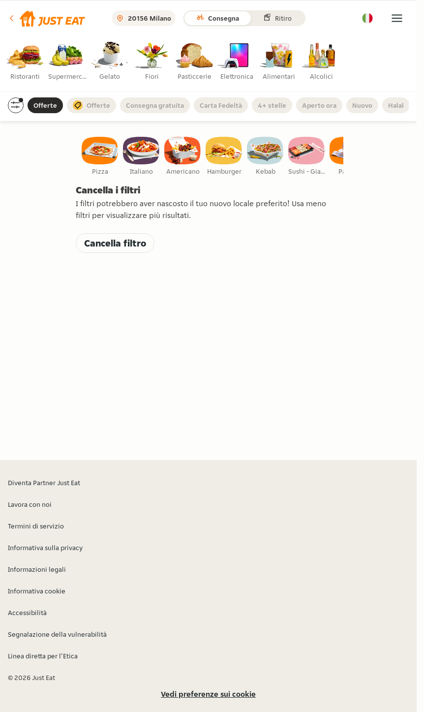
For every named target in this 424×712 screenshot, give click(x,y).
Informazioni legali (37, 569)
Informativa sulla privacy (45, 547)
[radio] (26, 64)
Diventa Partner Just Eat (44, 482)
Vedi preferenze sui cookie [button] (208, 694)
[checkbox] (100, 156)
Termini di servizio (36, 526)
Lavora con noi (30, 504)
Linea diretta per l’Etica (43, 655)
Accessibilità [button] (27, 612)
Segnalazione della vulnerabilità (57, 634)
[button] (46, 18)
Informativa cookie (36, 591)
